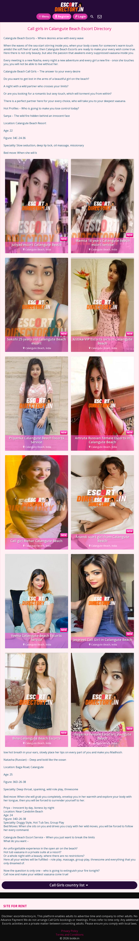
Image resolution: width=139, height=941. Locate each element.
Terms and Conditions (70, 934)
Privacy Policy (69, 931)
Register (61, 16)
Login (80, 16)
